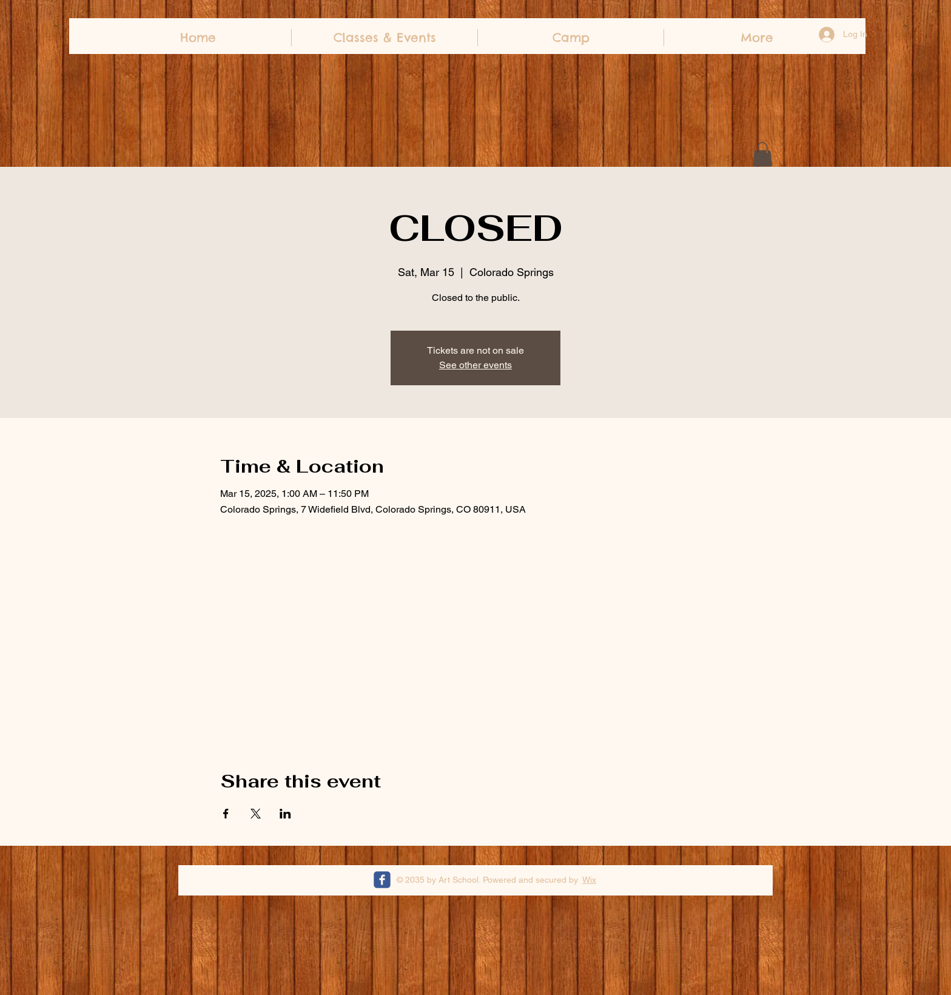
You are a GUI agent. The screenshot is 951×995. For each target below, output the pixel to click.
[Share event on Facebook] (226, 813)
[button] (762, 154)
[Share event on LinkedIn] (285, 813)
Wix (589, 880)
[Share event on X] (255, 813)
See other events (475, 365)
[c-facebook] (382, 879)
